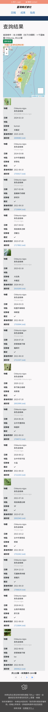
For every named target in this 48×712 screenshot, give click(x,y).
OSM (42, 96)
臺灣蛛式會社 (24, 7)
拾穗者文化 (27, 708)
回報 (13, 12)
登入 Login (17, 2)
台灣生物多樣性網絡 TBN (22, 694)
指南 (32, 12)
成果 (22, 12)
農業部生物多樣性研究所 (18, 697)
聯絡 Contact (32, 2)
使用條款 (38, 704)
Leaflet (34, 96)
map (23, 71)
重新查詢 (7, 41)
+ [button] (6, 50)
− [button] (6, 53)
